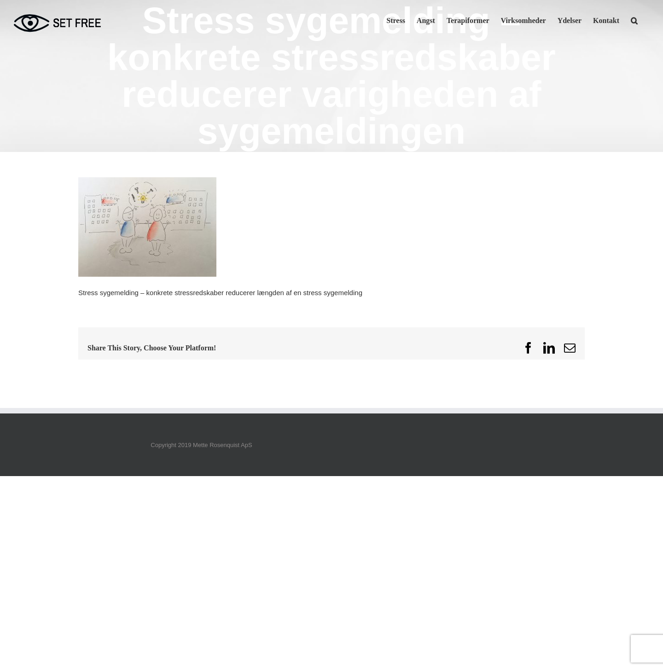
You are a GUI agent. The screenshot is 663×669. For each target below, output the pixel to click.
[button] (634, 20)
